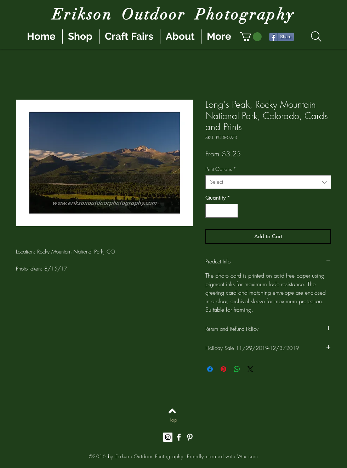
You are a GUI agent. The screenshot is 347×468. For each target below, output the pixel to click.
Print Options (220, 169)
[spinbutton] (222, 210)
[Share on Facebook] (210, 369)
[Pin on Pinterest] (223, 369)
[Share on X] (250, 369)
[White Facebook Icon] (178, 437)
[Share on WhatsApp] (237, 369)
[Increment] (232, 210)
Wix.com (247, 456)
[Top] (173, 419)
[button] (251, 36)
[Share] (281, 37)
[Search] (316, 36)
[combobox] (268, 182)
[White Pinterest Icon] (189, 437)
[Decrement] (211, 210)
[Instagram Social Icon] (167, 437)
